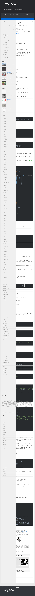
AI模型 (13, 14)
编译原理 (8, 19)
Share (31, 579)
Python (15, 25)
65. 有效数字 (9, 59)
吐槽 (19, 14)
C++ (13, 25)
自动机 (27, 25)
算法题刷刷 (14, 35)
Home (3, 14)
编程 (27, 14)
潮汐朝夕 (12, 36)
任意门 (16, 14)
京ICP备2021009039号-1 (5, 594)
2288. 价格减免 (10, 434)
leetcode (20, 25)
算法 (24, 14)
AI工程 (10, 14)
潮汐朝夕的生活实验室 (15, 33)
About (30, 14)
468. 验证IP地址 (10, 251)
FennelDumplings (14, 37)
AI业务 (6, 14)
